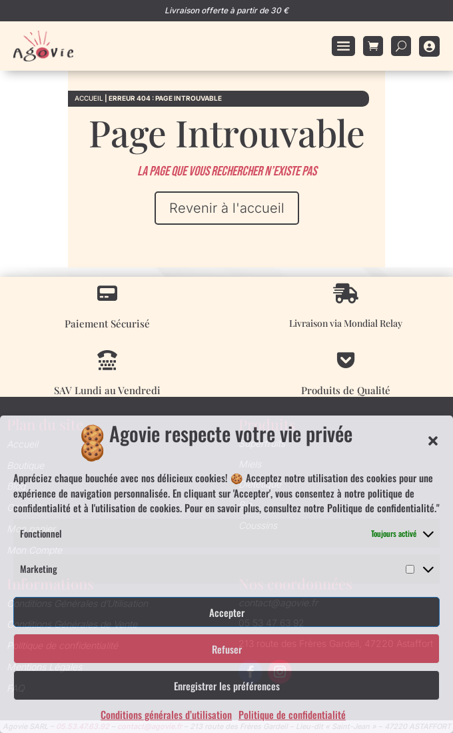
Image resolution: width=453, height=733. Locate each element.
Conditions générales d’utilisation (166, 714)
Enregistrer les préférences (227, 685)
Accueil (89, 98)
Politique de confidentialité (292, 714)
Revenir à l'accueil (226, 208)
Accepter (226, 612)
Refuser (227, 649)
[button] (433, 441)
